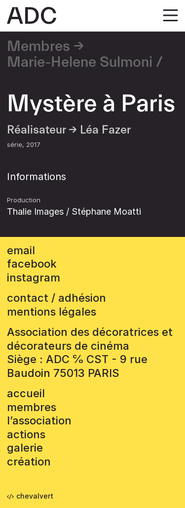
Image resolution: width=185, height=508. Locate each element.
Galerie (25, 447)
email (21, 250)
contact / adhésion (56, 297)
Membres (38, 46)
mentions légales (51, 311)
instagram (33, 277)
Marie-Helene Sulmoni (79, 62)
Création (29, 461)
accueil (26, 393)
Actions (26, 434)
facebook (32, 263)
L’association (39, 420)
